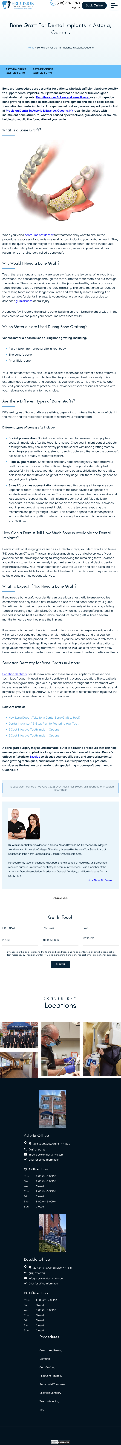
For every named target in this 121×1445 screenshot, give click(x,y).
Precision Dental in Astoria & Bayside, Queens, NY (39, 111)
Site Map (73, 1369)
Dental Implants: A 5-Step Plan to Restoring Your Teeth (44, 724)
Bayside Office (60, 1175)
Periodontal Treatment (55, 1299)
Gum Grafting (50, 1281)
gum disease (24, 301)
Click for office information (67, 1119)
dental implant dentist (39, 235)
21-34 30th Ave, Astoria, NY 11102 (75, 1103)
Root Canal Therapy (53, 1290)
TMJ (44, 1325)
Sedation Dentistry (53, 1307)
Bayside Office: (43, 72)
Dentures (47, 1273)
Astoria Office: (16, 72)
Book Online (94, 5)
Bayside (35, 757)
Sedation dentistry (14, 675)
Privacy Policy (56, 1369)
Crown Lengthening (53, 1264)
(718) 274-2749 (68, 2)
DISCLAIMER (60, 898)
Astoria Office (59, 1095)
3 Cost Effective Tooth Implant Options (34, 730)
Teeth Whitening (52, 1316)
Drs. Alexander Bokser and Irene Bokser (63, 98)
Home (31, 48)
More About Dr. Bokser (99, 880)
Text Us (75, 8)
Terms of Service (91, 1369)
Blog (108, 1369)
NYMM (90, 1374)
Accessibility (28, 1369)
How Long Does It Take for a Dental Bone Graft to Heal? (44, 718)
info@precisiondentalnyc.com (69, 1114)
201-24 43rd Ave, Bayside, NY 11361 (76, 1183)
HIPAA (42, 1369)
